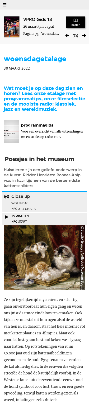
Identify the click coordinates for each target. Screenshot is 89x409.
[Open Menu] (4, 5)
